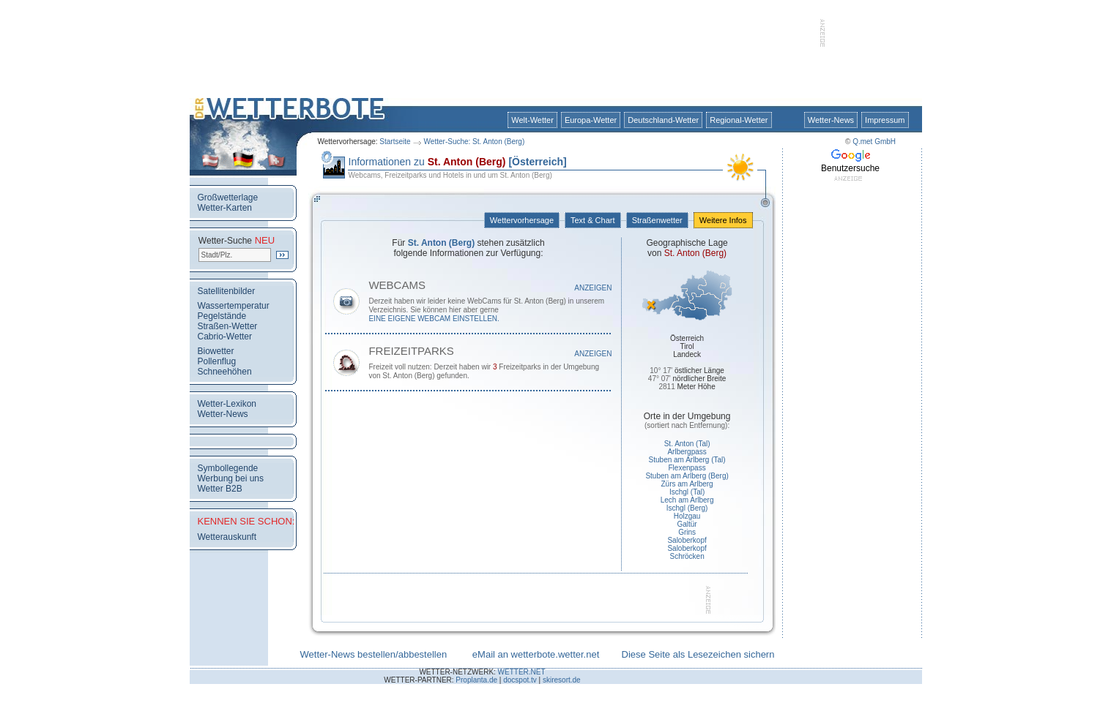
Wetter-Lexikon (227, 404)
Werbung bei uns (231, 478)
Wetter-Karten (225, 208)
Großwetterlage (228, 197)
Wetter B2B (220, 489)
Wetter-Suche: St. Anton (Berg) (474, 142)
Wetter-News (831, 120)
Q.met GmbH (874, 142)
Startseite (394, 142)
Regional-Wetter (739, 120)
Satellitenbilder (227, 291)
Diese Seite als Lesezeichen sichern (698, 654)
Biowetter (216, 351)
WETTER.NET (522, 672)
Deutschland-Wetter (663, 120)
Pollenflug (217, 361)
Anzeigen (593, 288)
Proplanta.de (476, 680)
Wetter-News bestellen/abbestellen (373, 654)
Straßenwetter (657, 220)
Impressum (884, 120)
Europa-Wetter (591, 120)
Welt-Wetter (532, 120)
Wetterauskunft (227, 537)
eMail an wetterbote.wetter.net (535, 654)
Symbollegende (228, 468)
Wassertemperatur (234, 306)
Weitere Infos (723, 220)
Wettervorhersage (522, 220)
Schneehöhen (225, 371)
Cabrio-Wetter (225, 336)
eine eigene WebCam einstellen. (433, 319)
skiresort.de (562, 680)
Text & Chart (592, 220)
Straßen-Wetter (228, 326)
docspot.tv (520, 680)
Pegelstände (222, 316)
